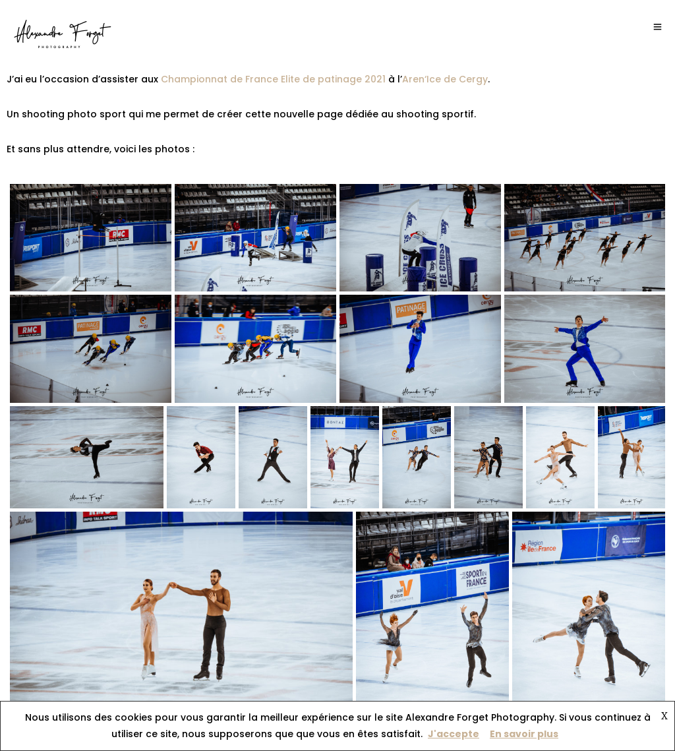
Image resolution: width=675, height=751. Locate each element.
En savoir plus (524, 733)
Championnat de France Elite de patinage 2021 (274, 79)
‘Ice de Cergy (456, 79)
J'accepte (453, 733)
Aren (413, 79)
